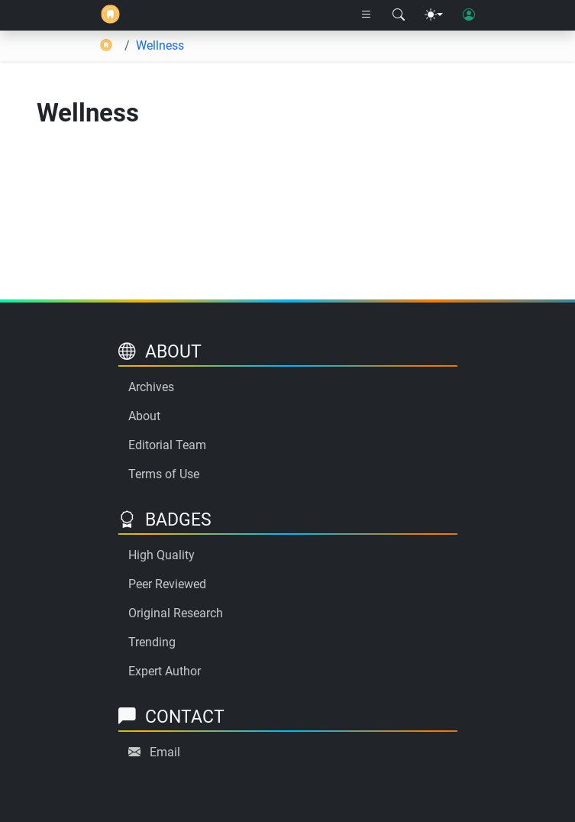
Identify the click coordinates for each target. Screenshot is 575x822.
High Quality (161, 555)
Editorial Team (167, 445)
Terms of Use (163, 474)
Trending (152, 642)
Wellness (160, 45)
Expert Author (164, 671)
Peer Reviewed (167, 584)
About (144, 416)
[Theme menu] (434, 15)
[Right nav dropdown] (366, 15)
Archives (151, 387)
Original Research (175, 613)
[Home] (110, 15)
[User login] (469, 15)
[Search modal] (399, 15)
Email (165, 752)
